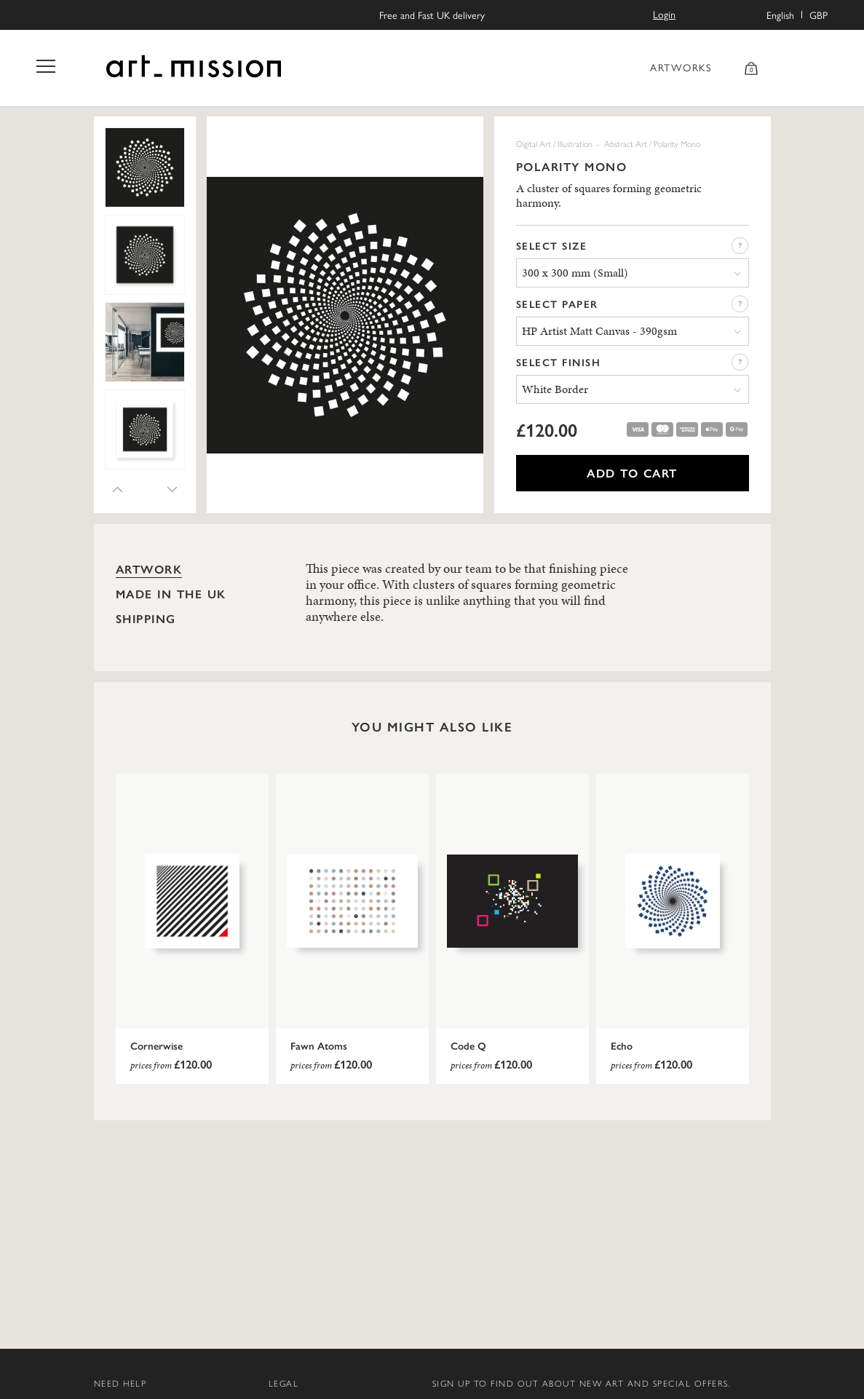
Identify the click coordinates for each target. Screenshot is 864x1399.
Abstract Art (625, 143)
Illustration (575, 143)
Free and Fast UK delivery (432, 15)
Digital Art (533, 143)
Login (664, 14)
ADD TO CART (632, 472)
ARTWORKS (680, 67)
